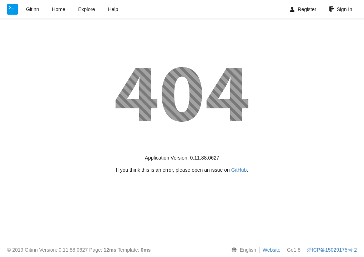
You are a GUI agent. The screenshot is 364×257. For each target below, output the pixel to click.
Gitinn (32, 9)
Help (113, 9)
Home (58, 9)
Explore (86, 9)
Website (271, 250)
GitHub (239, 170)
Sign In (340, 9)
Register (303, 9)
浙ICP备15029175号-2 (332, 250)
